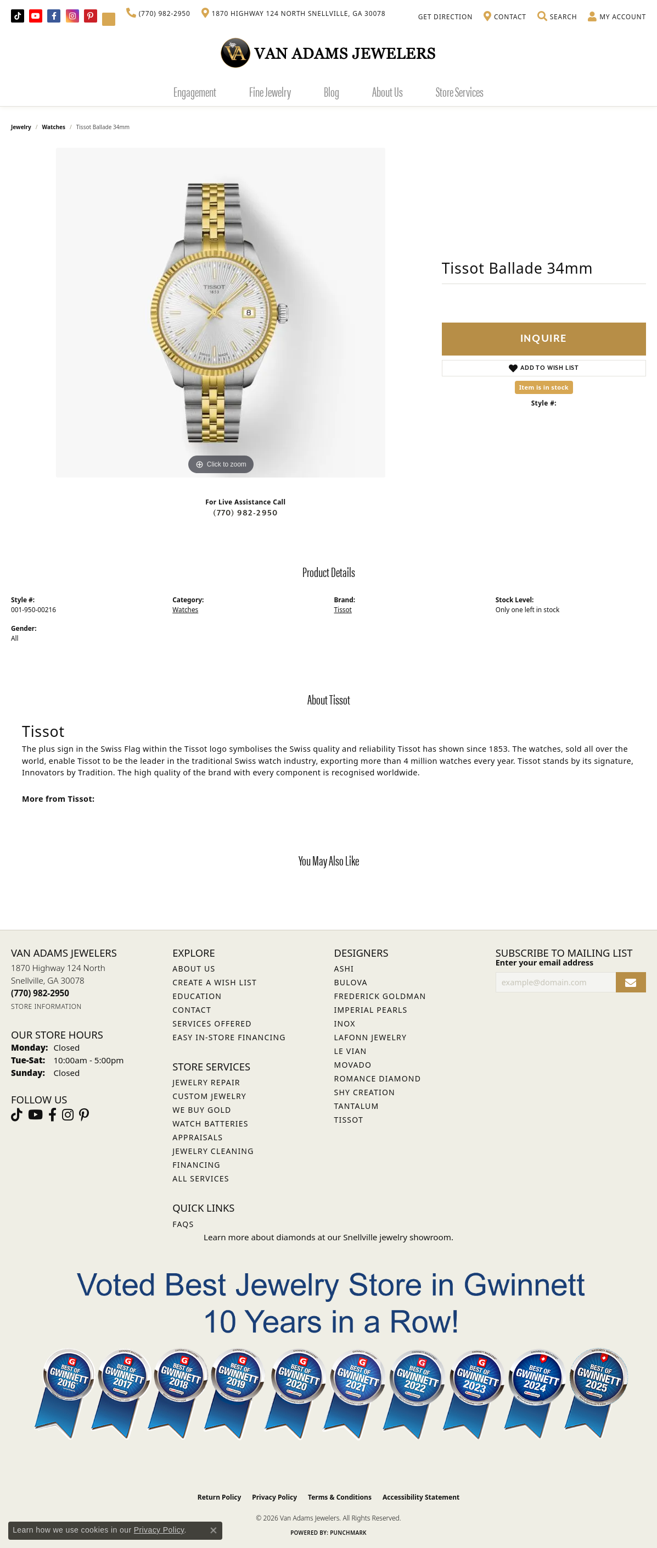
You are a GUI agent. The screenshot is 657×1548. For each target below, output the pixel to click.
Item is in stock (544, 387)
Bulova (351, 982)
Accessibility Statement (421, 1497)
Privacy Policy (274, 1497)
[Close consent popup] (213, 1530)
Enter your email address (545, 962)
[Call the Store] (40, 992)
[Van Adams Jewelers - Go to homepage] (329, 52)
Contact (191, 1010)
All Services (200, 1178)
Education (197, 996)
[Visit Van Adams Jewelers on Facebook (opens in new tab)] (53, 16)
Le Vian (350, 1051)
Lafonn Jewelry (370, 1037)
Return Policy (220, 1497)
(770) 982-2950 (245, 513)
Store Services (460, 91)
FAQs (183, 1224)
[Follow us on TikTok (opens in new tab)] (17, 16)
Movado (353, 1064)
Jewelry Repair (206, 1082)
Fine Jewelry (270, 91)
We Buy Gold (201, 1110)
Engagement (194, 91)
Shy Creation (364, 1092)
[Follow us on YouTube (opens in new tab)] (35, 16)
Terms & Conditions (340, 1497)
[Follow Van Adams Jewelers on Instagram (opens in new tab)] (72, 16)
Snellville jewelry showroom (397, 1236)
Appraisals (197, 1137)
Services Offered (211, 1023)
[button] (557, 17)
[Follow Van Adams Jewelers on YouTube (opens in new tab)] (108, 19)
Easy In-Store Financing (228, 1037)
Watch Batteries (210, 1123)
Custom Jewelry (209, 1096)
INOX (345, 1023)
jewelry (21, 127)
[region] (220, 313)
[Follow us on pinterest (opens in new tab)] (90, 16)
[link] (158, 13)
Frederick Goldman (380, 996)
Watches (53, 127)
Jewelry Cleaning (213, 1151)
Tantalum (356, 1106)
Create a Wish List (214, 982)
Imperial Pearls (371, 1010)
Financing (196, 1164)
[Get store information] (46, 1006)
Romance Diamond (378, 1078)
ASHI (344, 968)
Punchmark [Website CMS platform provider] (348, 1532)
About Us (387, 91)
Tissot (343, 609)
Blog (331, 91)
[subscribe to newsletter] (631, 982)
